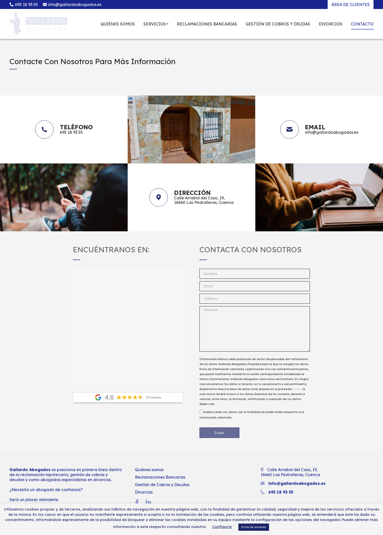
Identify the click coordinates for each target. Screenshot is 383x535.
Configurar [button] (222, 526)
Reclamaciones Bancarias (160, 477)
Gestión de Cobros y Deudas (162, 484)
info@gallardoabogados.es (72, 4)
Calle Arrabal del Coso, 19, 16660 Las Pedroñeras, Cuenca (290, 472)
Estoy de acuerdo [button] (253, 527)
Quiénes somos (149, 469)
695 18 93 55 (23, 4)
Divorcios (144, 492)
